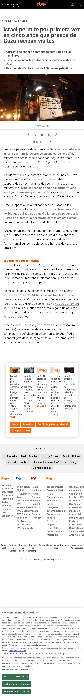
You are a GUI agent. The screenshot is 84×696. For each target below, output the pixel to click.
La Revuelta (10, 456)
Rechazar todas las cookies (16, 684)
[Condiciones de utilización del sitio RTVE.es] (3, 547)
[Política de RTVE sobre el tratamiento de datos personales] (12, 548)
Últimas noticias (42, 467)
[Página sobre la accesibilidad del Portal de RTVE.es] (45, 545)
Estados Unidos (71, 456)
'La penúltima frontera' (46, 462)
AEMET (25, 462)
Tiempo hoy (70, 462)
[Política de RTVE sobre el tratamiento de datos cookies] (23, 548)
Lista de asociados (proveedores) (17, 670)
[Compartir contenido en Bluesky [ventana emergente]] (42, 134)
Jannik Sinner (50, 456)
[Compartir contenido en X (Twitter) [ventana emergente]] (35, 134)
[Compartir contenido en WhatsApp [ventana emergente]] (48, 134)
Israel (7, 205)
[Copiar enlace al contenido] (55, 134)
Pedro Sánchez (30, 456)
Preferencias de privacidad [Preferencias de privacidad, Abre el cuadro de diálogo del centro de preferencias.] (16, 691)
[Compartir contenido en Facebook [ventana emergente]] (28, 134)
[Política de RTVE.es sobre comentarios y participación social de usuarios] (76, 547)
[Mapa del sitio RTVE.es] (56, 547)
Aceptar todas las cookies (16, 677)
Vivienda (12, 462)
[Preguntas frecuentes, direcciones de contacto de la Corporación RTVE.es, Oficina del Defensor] (64, 545)
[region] (42, 652)
